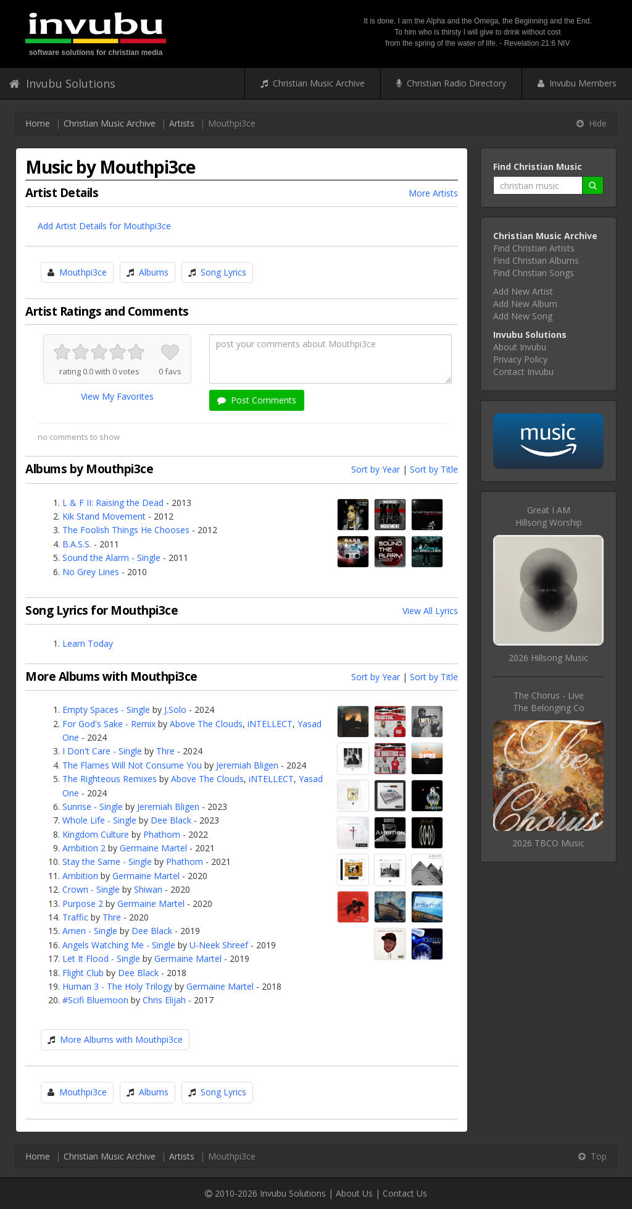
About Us (354, 1193)
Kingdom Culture (95, 834)
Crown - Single (91, 889)
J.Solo (175, 709)
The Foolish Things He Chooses (125, 530)
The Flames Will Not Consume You (132, 765)
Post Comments (256, 400)
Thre (165, 751)
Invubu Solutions (62, 83)
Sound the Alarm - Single (111, 557)
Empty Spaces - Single (106, 709)
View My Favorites (117, 396)
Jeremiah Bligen (247, 765)
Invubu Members (577, 83)
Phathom (161, 834)
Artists (181, 123)
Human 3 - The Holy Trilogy (117, 986)
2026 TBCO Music (548, 843)
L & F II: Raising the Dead (113, 502)
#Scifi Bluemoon (95, 1000)
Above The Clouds (206, 724)
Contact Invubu (523, 371)
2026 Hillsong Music (548, 657)
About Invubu (519, 347)
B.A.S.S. (76, 544)
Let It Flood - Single (101, 958)
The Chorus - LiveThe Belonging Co (548, 701)
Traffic (75, 917)
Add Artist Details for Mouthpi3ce (104, 226)
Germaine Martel (153, 848)
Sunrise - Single (92, 806)
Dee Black (171, 820)
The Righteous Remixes (109, 779)
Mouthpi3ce (83, 272)
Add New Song (522, 316)
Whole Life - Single (99, 820)
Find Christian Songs (533, 273)
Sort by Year (375, 469)
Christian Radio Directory (451, 83)
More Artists (433, 193)
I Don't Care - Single (102, 751)
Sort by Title (434, 469)
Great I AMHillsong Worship (548, 516)
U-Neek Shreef (218, 945)
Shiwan (148, 889)
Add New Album (525, 304)
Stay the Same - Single (107, 861)
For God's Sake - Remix (109, 724)
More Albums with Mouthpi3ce (121, 1039)
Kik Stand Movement (104, 516)
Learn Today (87, 643)
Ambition (80, 876)
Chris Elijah (164, 1000)
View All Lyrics (430, 611)
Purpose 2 (82, 903)
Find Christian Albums (536, 260)
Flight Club (83, 973)
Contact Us (405, 1193)
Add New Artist (523, 291)
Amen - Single (89, 931)
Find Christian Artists (534, 248)
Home (37, 123)
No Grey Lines (90, 572)
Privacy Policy (520, 359)
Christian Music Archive (312, 83)
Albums (153, 272)
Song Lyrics (223, 272)
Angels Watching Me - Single (118, 945)
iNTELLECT (270, 724)
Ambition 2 (84, 848)
